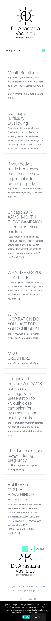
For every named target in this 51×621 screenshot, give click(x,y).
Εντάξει (26, 617)
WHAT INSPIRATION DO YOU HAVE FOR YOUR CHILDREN (23, 321)
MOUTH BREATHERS (19, 356)
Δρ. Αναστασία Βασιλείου (34, 586)
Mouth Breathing (23, 72)
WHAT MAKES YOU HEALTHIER (25, 275)
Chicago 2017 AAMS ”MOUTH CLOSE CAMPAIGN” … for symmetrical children (25, 222)
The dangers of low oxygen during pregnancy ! (25, 455)
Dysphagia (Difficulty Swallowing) (18, 118)
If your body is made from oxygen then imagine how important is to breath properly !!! (25, 173)
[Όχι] (47, 611)
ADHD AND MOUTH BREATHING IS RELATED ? (21, 492)
